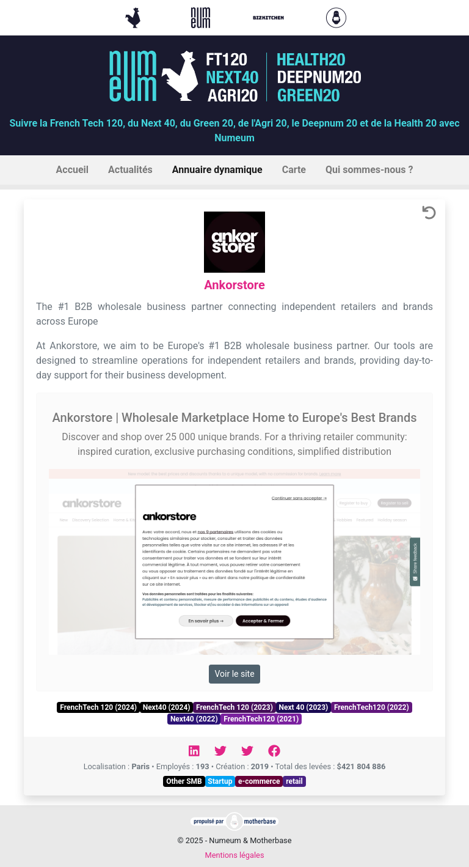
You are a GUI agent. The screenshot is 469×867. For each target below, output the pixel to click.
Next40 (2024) (167, 707)
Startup (220, 781)
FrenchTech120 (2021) (261, 719)
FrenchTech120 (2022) (371, 707)
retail (294, 781)
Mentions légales (234, 855)
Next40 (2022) (194, 719)
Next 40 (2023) (303, 707)
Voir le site (234, 674)
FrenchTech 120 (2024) (98, 707)
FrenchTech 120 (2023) (234, 707)
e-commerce (259, 781)
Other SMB (184, 781)
